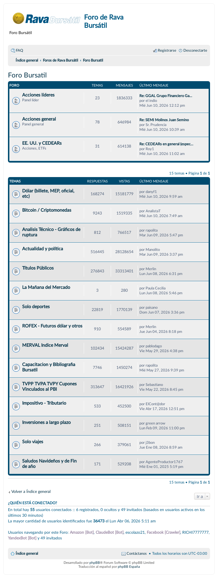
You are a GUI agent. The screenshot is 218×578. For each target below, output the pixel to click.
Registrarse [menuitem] (167, 50)
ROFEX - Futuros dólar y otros (52, 326)
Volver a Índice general (31, 491)
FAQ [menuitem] (19, 50)
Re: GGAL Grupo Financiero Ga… (165, 96)
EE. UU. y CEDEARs (42, 143)
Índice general (27, 554)
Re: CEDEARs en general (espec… (166, 144)
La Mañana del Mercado (46, 287)
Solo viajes (32, 442)
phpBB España (129, 566)
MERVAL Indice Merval (45, 345)
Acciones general (39, 119)
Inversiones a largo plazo (46, 422)
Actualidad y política (42, 249)
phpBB (94, 562)
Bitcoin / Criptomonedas (46, 210)
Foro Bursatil (27, 75)
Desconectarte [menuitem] (195, 50)
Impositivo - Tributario (44, 403)
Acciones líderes (38, 95)
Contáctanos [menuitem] (137, 554)
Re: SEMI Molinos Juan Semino (164, 120)
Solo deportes (36, 306)
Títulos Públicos (38, 268)
